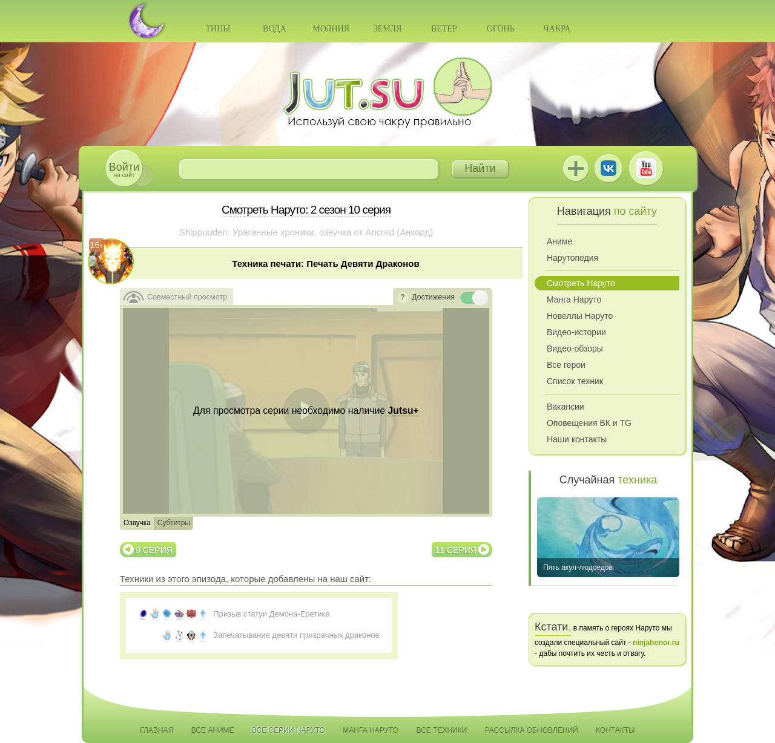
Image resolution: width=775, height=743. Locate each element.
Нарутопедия (572, 258)
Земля (388, 28)
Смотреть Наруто (581, 283)
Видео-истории (576, 332)
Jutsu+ (576, 168)
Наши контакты (577, 439)
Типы (217, 28)
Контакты (615, 730)
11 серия (456, 550)
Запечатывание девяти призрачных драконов (296, 635)
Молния (330, 28)
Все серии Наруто (288, 730)
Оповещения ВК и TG (589, 423)
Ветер (444, 28)
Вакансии (565, 406)
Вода (274, 28)
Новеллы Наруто (580, 316)
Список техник (575, 381)
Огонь (501, 28)
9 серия (154, 550)
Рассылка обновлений (531, 730)
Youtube (646, 168)
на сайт (124, 169)
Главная (156, 730)
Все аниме (212, 730)
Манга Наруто (574, 299)
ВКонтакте (608, 168)
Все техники (441, 730)
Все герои (566, 365)
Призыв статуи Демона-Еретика (271, 613)
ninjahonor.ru (656, 642)
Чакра (557, 28)
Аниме (559, 241)
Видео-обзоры (575, 348)
